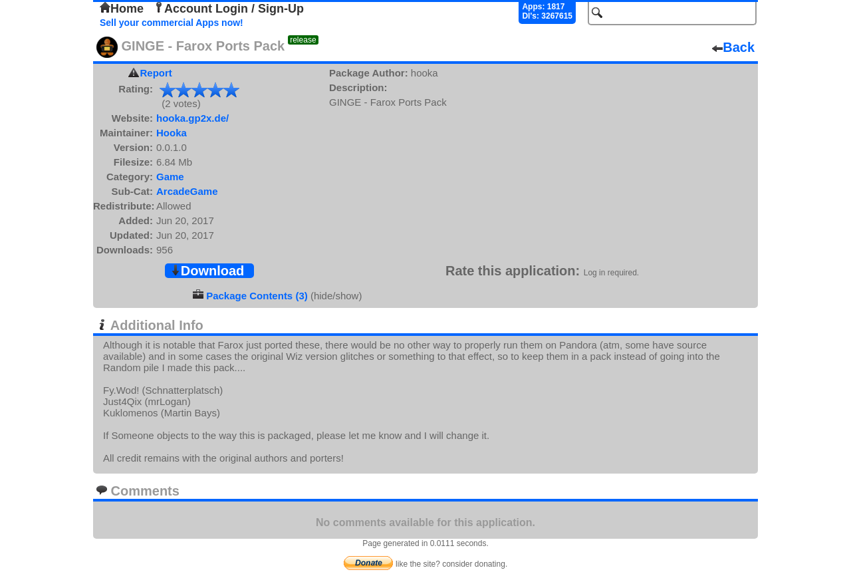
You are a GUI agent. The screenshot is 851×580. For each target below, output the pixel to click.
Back (733, 47)
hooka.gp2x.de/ (192, 118)
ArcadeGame (187, 191)
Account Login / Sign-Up (229, 8)
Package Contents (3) (257, 295)
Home (122, 8)
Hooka (171, 132)
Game (170, 176)
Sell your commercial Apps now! (171, 22)
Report (156, 72)
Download (207, 270)
